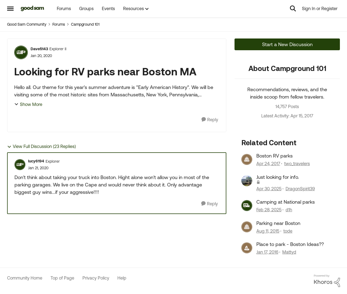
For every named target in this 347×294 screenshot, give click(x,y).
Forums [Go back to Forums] (58, 24)
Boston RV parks (274, 156)
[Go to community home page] (32, 8)
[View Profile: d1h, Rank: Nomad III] (246, 205)
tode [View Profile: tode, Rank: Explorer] (287, 230)
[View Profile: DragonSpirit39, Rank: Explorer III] (246, 180)
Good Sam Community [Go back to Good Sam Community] (26, 24)
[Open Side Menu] (10, 8)
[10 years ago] (267, 231)
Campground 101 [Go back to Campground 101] (85, 24)
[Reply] (209, 120)
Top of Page (62, 277)
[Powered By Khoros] (327, 281)
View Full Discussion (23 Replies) (41, 146)
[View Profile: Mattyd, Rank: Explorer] (246, 247)
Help (121, 277)
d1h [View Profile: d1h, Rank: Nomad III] (289, 209)
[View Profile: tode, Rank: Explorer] (246, 226)
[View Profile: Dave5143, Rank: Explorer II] (21, 52)
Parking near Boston (278, 223)
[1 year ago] (268, 188)
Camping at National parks (285, 202)
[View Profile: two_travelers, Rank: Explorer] (246, 159)
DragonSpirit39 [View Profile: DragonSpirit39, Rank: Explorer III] (300, 188)
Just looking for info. (277, 177)
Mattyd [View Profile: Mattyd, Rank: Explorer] (289, 252)
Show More (28, 104)
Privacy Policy (95, 277)
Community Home (24, 277)
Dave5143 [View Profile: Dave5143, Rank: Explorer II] (39, 49)
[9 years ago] (268, 164)
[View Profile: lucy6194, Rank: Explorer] (19, 164)
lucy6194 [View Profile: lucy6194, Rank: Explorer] (36, 161)
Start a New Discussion (287, 44)
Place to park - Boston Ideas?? (290, 244)
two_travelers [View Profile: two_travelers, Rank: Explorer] (297, 163)
